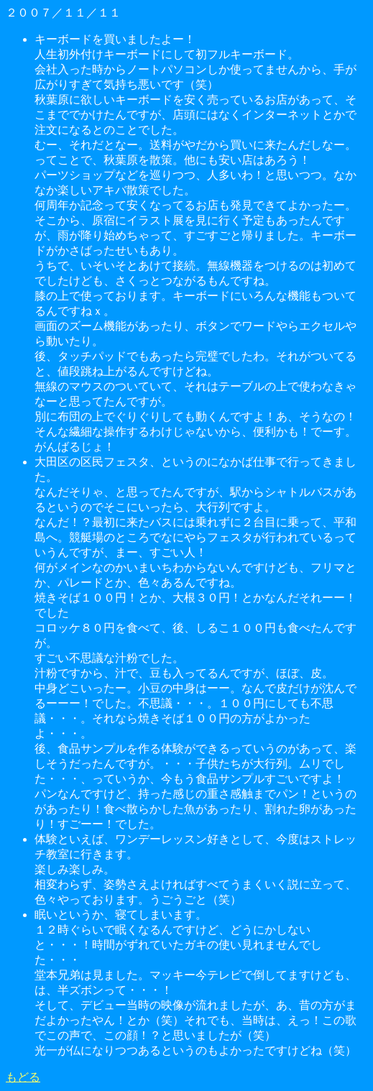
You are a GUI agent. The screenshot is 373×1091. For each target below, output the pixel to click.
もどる (23, 1077)
